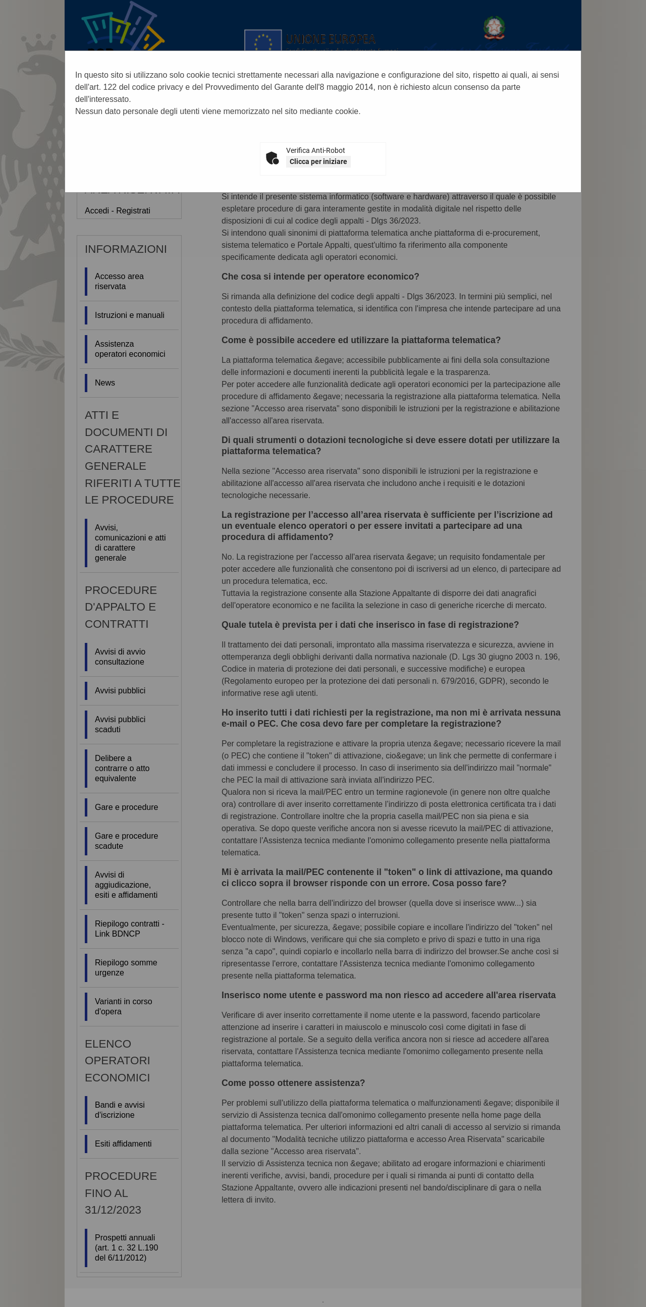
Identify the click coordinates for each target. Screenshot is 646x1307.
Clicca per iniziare (318, 161)
